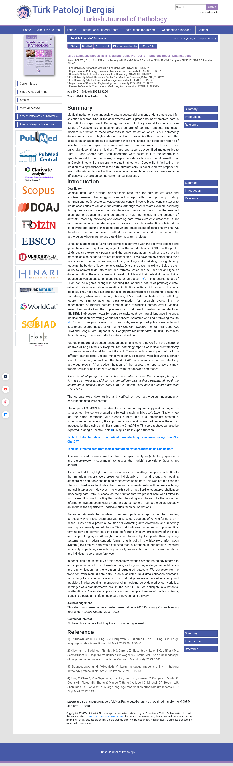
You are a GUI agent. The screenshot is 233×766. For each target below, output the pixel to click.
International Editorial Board (100, 30)
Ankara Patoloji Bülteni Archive (37, 124)
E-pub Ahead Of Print (33, 91)
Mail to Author (148, 46)
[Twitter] (5, 376)
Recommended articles (125, 46)
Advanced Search (208, 12)
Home (27, 30)
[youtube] (5, 389)
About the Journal (48, 30)
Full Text (87, 46)
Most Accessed (30, 108)
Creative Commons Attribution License (103, 716)
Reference (191, 124)
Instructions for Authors (140, 30)
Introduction (193, 117)
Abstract (73, 46)
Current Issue (28, 83)
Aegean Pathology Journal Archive (39, 116)
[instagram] (5, 402)
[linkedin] (5, 414)
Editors (71, 30)
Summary (191, 109)
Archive (24, 100)
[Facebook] (5, 364)
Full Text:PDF (102, 46)
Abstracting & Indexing (176, 30)
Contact (203, 30)
